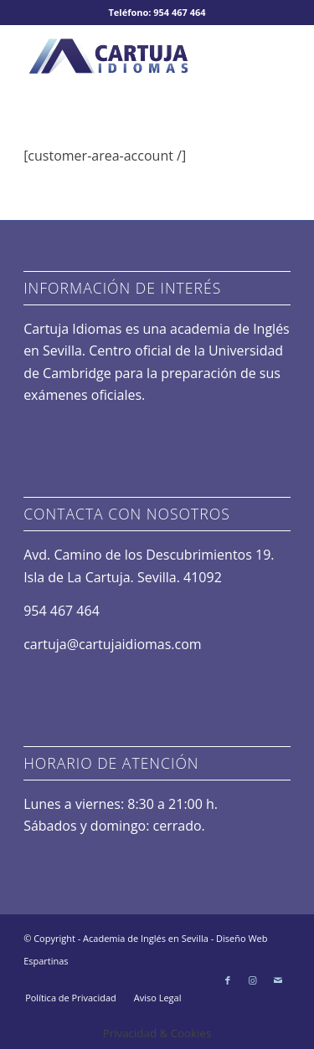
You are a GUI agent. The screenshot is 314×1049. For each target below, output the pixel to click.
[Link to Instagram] (252, 980)
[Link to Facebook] (227, 980)
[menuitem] (71, 998)
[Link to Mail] (278, 980)
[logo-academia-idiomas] (130, 57)
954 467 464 (61, 610)
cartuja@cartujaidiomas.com (112, 644)
